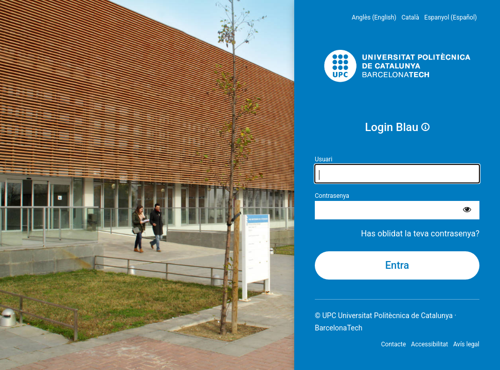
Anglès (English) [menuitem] (374, 17)
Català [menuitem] (410, 17)
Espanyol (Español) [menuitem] (450, 17)
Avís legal (466, 344)
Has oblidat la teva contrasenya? (420, 233)
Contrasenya (332, 195)
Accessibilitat (429, 344)
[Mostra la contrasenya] (467, 210)
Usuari (323, 159)
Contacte (393, 344)
